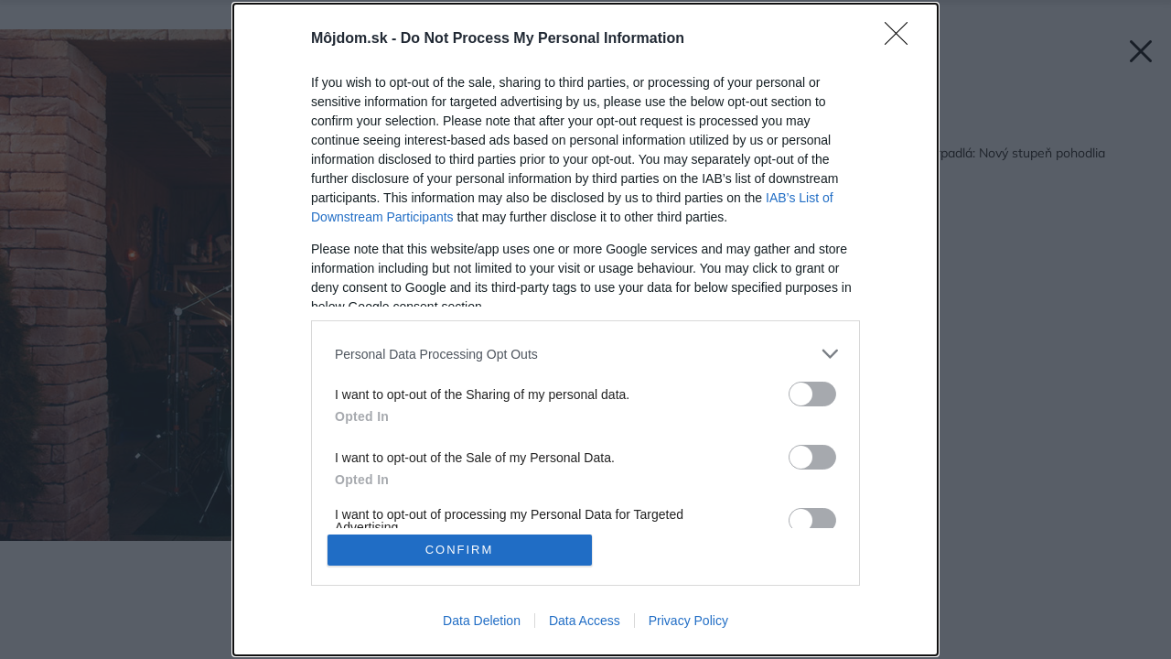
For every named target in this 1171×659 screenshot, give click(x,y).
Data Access (584, 620)
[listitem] (585, 353)
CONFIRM (459, 549)
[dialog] (585, 329)
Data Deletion (482, 620)
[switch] (812, 394)
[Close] (902, 39)
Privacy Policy (688, 620)
